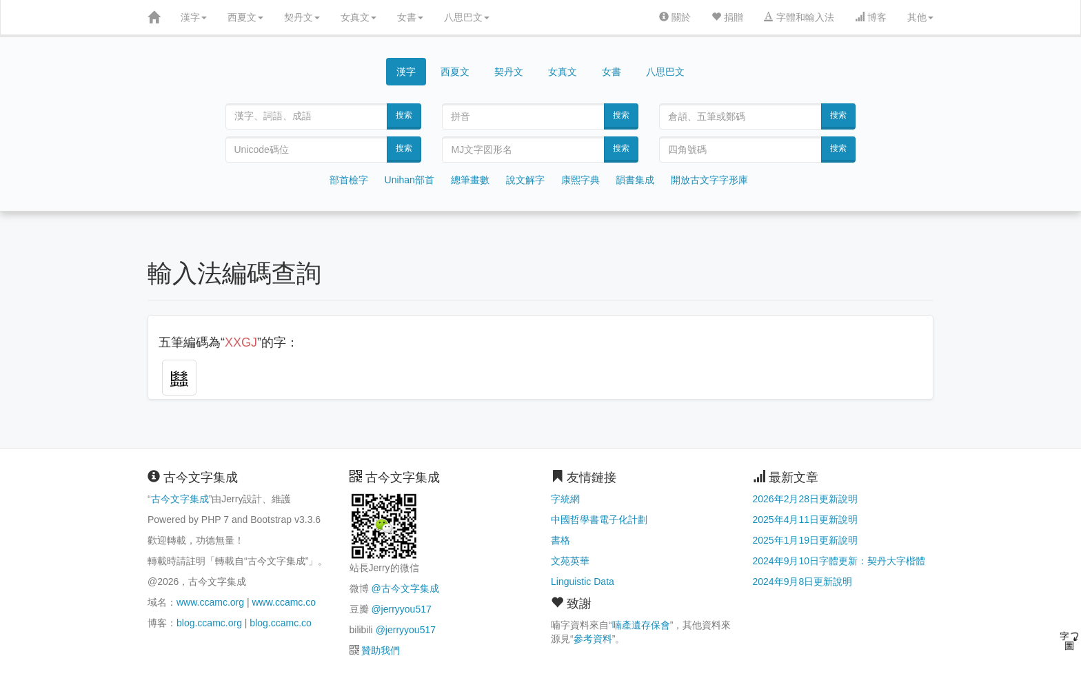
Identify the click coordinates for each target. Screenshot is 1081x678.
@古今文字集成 (404, 588)
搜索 (404, 115)
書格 (560, 540)
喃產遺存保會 (641, 624)
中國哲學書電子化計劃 (599, 519)
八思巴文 (466, 17)
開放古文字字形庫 (709, 179)
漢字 (194, 17)
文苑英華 (570, 560)
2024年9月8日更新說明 (803, 581)
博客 (871, 17)
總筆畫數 (470, 179)
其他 (920, 17)
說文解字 (525, 179)
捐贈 (727, 17)
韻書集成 (635, 179)
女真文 (358, 17)
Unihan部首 (409, 179)
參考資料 (593, 638)
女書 (410, 17)
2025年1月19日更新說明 (805, 540)
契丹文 (302, 17)
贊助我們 (380, 650)
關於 (675, 17)
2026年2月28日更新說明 (805, 498)
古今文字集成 (180, 498)
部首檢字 (349, 179)
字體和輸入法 (799, 17)
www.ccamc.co (284, 602)
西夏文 (245, 17)
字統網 (565, 498)
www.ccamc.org (210, 602)
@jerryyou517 (401, 609)
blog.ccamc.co (280, 622)
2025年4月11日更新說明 (805, 519)
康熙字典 (580, 179)
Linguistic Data (582, 581)
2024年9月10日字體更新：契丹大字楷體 (839, 560)
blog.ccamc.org (209, 622)
